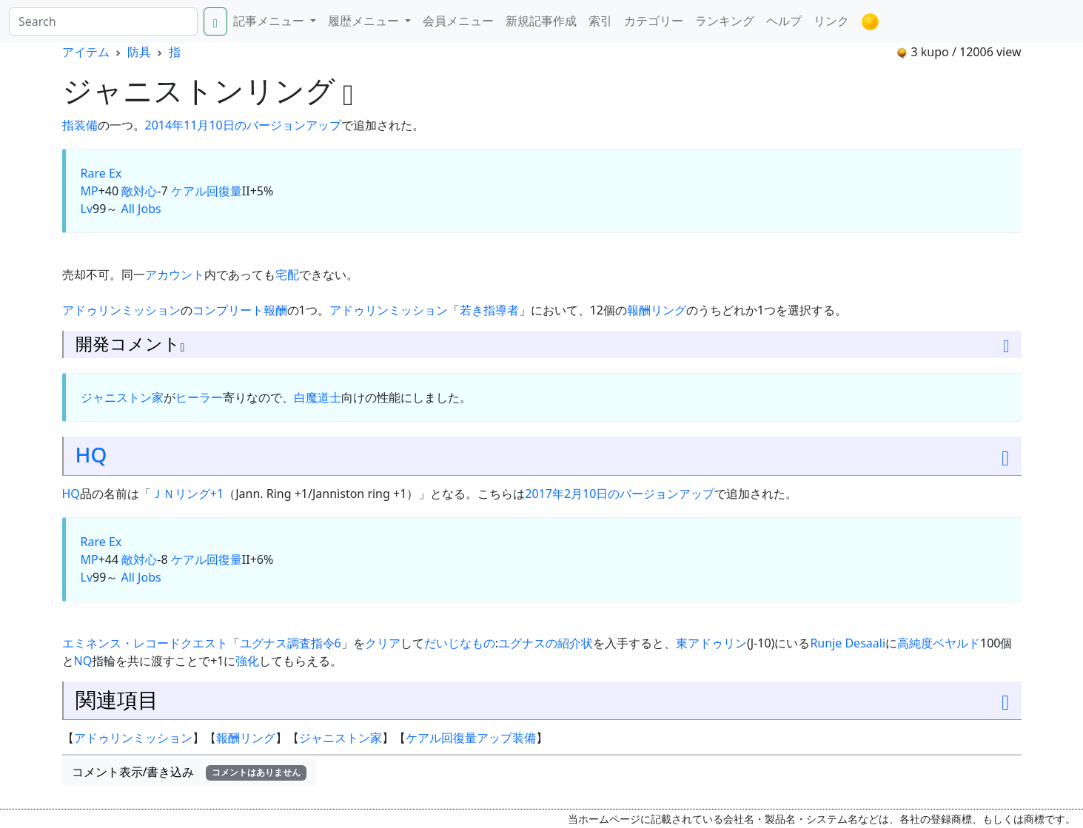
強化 (247, 661)
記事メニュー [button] (270, 21)
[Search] (103, 21)
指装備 (80, 125)
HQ (91, 454)
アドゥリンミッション (121, 310)
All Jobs (141, 209)
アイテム (86, 52)
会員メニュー (458, 21)
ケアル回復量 (206, 191)
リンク (831, 21)
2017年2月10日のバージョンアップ (619, 493)
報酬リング (656, 310)
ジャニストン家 (122, 397)
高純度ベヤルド (938, 643)
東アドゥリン (711, 643)
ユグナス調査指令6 (290, 643)
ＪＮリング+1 (187, 493)
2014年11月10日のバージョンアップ (243, 125)
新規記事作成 (541, 21)
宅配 (287, 274)
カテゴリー (653, 21)
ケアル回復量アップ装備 (471, 738)
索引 (600, 21)
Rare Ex (101, 173)
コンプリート (228, 310)
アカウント (174, 274)
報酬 (275, 310)
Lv (87, 209)
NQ (83, 661)
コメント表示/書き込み (189, 772)
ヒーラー (199, 397)
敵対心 (139, 191)
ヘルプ (784, 21)
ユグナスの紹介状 (545, 643)
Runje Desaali (847, 643)
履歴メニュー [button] (365, 21)
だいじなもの (459, 643)
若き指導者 (489, 310)
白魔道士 (317, 397)
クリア (382, 643)
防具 (139, 52)
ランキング (724, 21)
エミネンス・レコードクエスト (145, 643)
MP (89, 191)
